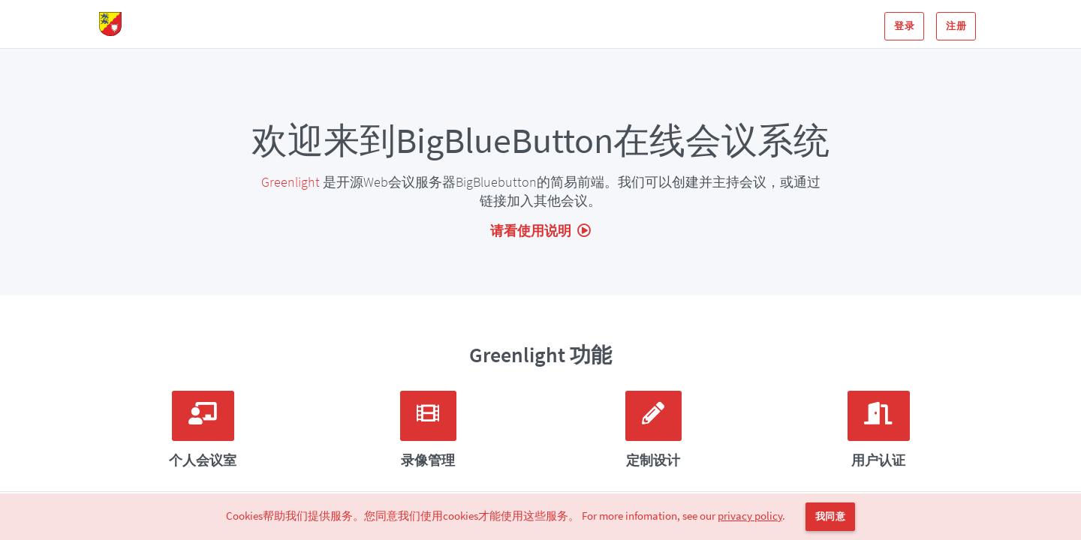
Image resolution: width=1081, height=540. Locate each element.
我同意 (830, 516)
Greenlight (290, 181)
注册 (956, 26)
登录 (904, 26)
